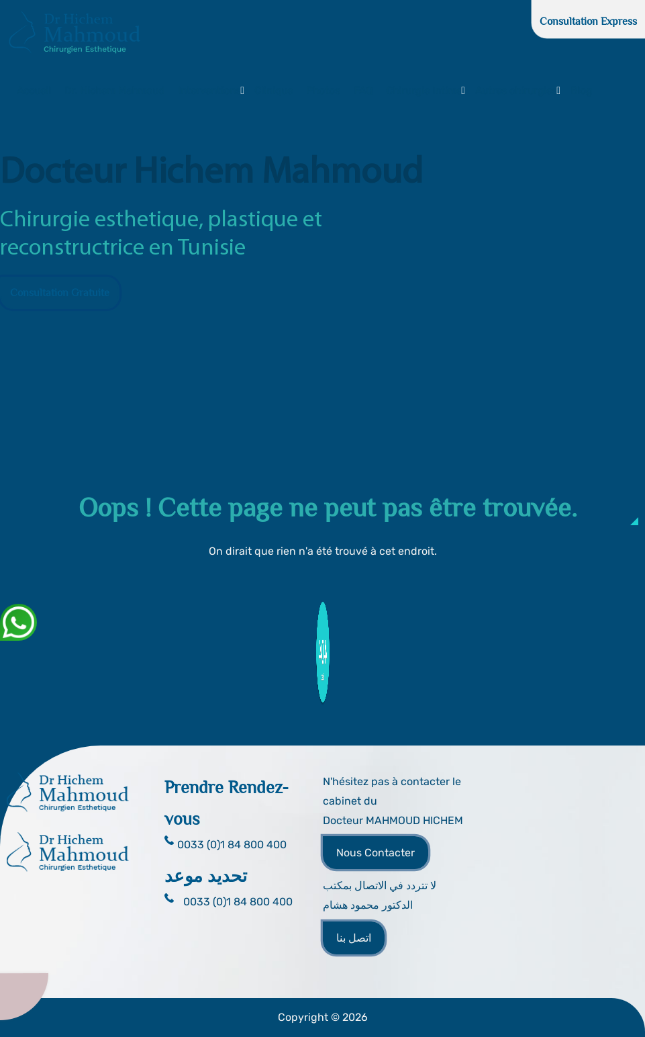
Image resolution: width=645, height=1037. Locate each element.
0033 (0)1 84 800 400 (238, 901)
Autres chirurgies (516, 91)
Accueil (34, 91)
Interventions (209, 91)
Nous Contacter (375, 852)
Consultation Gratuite (59, 293)
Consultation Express (588, 21)
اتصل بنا (353, 938)
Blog (581, 91)
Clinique (273, 91)
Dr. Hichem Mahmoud (114, 91)
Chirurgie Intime (424, 91)
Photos (323, 91)
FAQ (363, 91)
